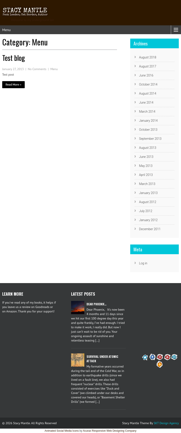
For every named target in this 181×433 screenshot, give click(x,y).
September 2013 (150, 138)
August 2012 (147, 202)
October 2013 (148, 129)
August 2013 (147, 147)
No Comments (37, 69)
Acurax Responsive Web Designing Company (109, 430)
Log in (143, 263)
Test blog (13, 57)
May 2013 (146, 166)
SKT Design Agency (166, 423)
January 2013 (148, 193)
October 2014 (148, 84)
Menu (6, 30)
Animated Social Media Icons (62, 430)
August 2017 (147, 66)
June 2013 (146, 157)
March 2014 (147, 111)
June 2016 (146, 75)
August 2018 (147, 57)
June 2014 (146, 102)
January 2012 (148, 220)
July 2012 (145, 211)
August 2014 (147, 93)
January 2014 (148, 120)
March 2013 (147, 184)
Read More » (13, 84)
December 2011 (149, 229)
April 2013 (146, 175)
